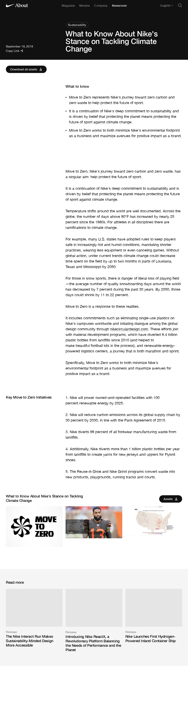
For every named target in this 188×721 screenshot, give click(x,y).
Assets (171, 499)
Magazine (68, 5)
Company (100, 5)
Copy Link (14, 50)
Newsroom (119, 5)
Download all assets (26, 69)
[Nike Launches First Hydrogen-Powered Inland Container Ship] (153, 616)
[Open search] (180, 5)
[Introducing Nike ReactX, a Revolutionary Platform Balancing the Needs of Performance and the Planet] (94, 620)
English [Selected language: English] (166, 5)
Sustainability (77, 24)
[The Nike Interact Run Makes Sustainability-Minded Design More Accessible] (34, 618)
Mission (84, 5)
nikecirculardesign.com (129, 329)
